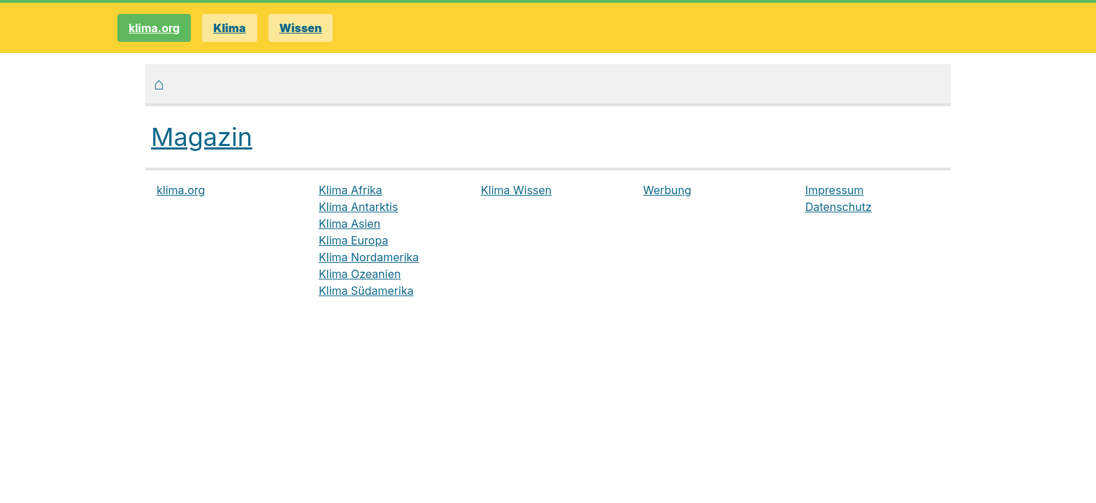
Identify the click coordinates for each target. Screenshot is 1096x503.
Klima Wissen (516, 190)
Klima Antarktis (358, 207)
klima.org (154, 28)
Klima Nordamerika (369, 257)
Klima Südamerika (366, 291)
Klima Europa (353, 240)
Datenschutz (838, 207)
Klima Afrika (350, 190)
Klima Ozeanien (360, 274)
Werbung (667, 190)
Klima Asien (349, 224)
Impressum (834, 190)
